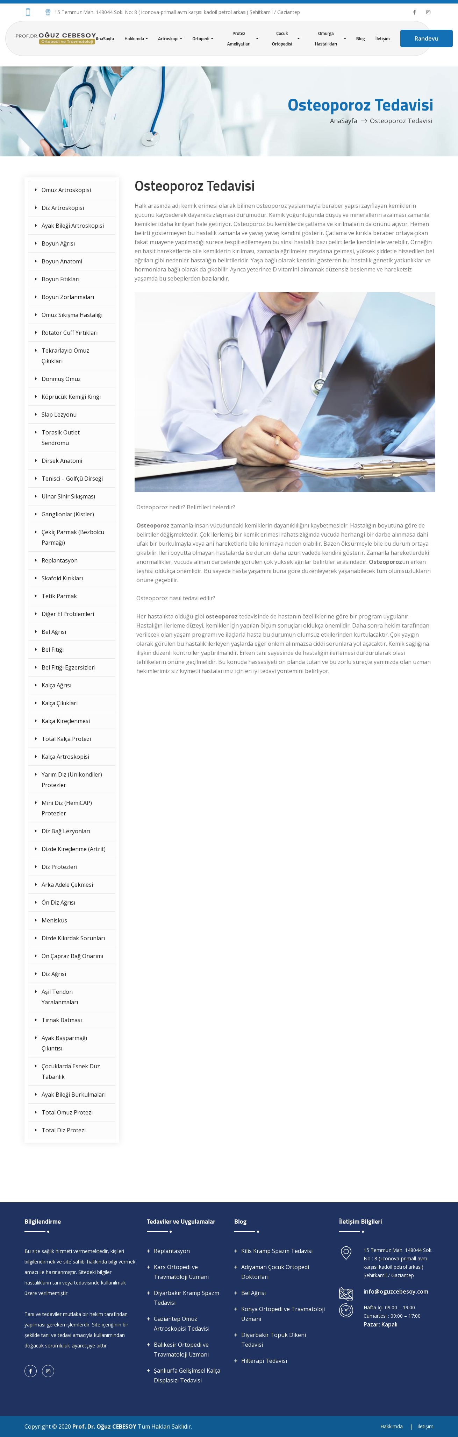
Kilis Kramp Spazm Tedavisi (277, 1251)
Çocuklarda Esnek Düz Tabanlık (71, 1071)
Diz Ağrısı (54, 974)
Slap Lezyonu (59, 414)
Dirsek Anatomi (62, 461)
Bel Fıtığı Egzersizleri (68, 667)
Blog (360, 38)
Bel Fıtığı (53, 649)
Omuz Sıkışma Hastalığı (72, 315)
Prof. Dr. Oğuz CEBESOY (105, 1426)
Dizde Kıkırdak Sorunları (73, 938)
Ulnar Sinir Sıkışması (68, 496)
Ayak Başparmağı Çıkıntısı (64, 1043)
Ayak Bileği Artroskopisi (73, 225)
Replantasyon (60, 560)
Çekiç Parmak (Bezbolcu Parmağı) (73, 537)
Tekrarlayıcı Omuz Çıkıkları (65, 356)
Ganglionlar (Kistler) (68, 514)
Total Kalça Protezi (66, 739)
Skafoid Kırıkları (62, 578)
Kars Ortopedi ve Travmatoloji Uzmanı (181, 1272)
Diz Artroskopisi (63, 208)
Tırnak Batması (62, 1020)
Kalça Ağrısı (56, 685)
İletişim (382, 38)
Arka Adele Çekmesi (67, 885)
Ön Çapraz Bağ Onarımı (72, 956)
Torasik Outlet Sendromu (61, 438)
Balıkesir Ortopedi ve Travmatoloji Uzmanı (181, 1349)
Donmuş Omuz (61, 379)
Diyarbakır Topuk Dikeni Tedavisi (273, 1339)
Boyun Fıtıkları (60, 279)
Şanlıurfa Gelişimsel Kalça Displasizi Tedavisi (187, 1375)
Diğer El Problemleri (68, 614)
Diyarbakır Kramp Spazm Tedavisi (186, 1298)
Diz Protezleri (59, 867)
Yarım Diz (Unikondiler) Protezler (72, 780)
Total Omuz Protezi (67, 1112)
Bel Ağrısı (54, 632)
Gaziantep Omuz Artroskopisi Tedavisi (181, 1323)
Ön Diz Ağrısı (58, 902)
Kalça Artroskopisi (65, 756)
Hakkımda (391, 1426)
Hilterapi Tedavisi (264, 1361)
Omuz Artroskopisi (66, 190)
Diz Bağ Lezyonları (66, 831)
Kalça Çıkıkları (60, 703)
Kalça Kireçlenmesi (66, 721)
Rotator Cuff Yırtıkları (70, 333)
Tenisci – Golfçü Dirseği (72, 478)
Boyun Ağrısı (58, 243)
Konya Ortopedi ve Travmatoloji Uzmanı (283, 1314)
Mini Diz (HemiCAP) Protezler (67, 808)
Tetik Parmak (59, 596)
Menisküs (54, 920)
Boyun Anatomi (62, 261)
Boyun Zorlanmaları (68, 297)
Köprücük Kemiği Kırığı (71, 397)
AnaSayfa (105, 38)
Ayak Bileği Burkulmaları (74, 1094)
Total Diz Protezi (64, 1130)
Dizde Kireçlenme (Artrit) (74, 849)
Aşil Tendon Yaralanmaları (60, 997)
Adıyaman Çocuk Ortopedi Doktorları (275, 1272)
